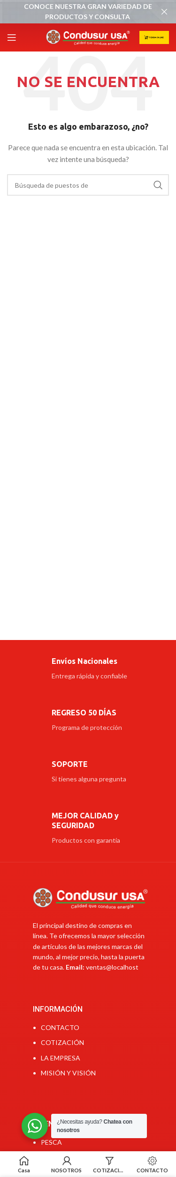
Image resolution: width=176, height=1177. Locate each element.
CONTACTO (60, 1027)
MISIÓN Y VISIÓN (68, 1073)
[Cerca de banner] (164, 11)
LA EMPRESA (60, 1058)
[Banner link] (74, 11)
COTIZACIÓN (62, 1042)
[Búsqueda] (88, 185)
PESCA (51, 1142)
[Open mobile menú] (11, 37)
